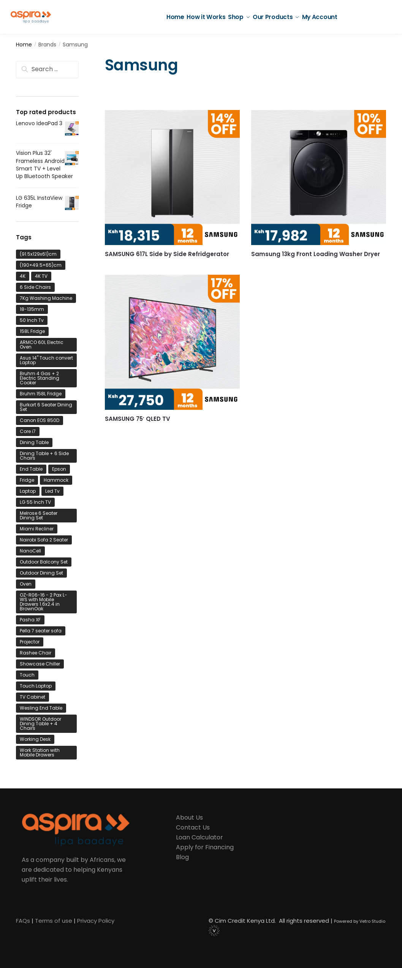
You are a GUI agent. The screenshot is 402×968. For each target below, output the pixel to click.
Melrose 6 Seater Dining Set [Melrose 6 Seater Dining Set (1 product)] (38, 515)
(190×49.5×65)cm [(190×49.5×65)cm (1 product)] (41, 265)
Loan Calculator (199, 837)
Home (24, 44)
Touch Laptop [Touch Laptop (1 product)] (36, 686)
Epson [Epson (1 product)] (59, 469)
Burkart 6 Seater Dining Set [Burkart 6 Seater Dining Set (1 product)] (46, 406)
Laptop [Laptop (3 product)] (28, 491)
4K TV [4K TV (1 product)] (41, 276)
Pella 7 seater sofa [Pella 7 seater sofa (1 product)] (41, 630)
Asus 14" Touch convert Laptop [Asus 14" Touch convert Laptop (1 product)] (46, 360)
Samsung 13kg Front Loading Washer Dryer (315, 254)
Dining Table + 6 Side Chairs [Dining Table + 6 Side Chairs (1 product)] (44, 455)
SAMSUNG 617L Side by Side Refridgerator (167, 254)
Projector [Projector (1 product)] (30, 641)
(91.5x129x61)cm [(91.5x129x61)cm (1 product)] (38, 254)
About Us (189, 817)
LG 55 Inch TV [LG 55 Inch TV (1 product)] (35, 502)
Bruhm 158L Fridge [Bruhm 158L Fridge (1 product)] (41, 393)
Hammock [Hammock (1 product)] (56, 480)
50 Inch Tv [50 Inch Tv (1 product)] (32, 320)
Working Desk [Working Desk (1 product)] (35, 739)
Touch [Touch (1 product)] (27, 675)
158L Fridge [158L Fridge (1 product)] (32, 331)
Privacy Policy (95, 921)
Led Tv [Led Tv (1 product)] (52, 491)
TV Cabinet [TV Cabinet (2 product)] (32, 697)
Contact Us (193, 827)
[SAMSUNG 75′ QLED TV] (172, 342)
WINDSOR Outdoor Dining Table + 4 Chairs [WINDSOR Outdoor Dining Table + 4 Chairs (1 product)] (40, 723)
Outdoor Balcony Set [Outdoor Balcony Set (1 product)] (44, 562)
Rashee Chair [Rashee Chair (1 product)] (35, 653)
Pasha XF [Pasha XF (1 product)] (30, 619)
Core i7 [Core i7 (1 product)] (28, 431)
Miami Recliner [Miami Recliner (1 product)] (37, 528)
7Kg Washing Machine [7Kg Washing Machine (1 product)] (46, 298)
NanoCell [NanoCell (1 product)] (30, 551)
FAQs (23, 921)
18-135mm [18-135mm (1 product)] (32, 309)
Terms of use (53, 921)
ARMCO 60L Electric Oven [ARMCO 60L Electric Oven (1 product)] (41, 344)
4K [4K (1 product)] (22, 276)
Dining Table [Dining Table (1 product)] (34, 442)
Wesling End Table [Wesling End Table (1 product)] (41, 708)
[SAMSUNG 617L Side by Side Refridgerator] (172, 177)
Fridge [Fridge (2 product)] (27, 480)
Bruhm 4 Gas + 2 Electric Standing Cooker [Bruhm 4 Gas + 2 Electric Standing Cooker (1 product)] (39, 378)
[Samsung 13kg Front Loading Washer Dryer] (318, 177)
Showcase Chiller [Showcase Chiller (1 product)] (40, 664)
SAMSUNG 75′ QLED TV (137, 419)
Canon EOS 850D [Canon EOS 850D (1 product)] (39, 420)
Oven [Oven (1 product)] (26, 584)
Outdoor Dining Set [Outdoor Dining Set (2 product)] (41, 573)
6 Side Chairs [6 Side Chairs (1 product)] (35, 287)
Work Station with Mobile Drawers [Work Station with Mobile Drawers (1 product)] (40, 752)
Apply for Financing (205, 847)
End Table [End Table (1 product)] (31, 469)
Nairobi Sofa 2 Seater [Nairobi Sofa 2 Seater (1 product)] (44, 540)
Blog (182, 857)
